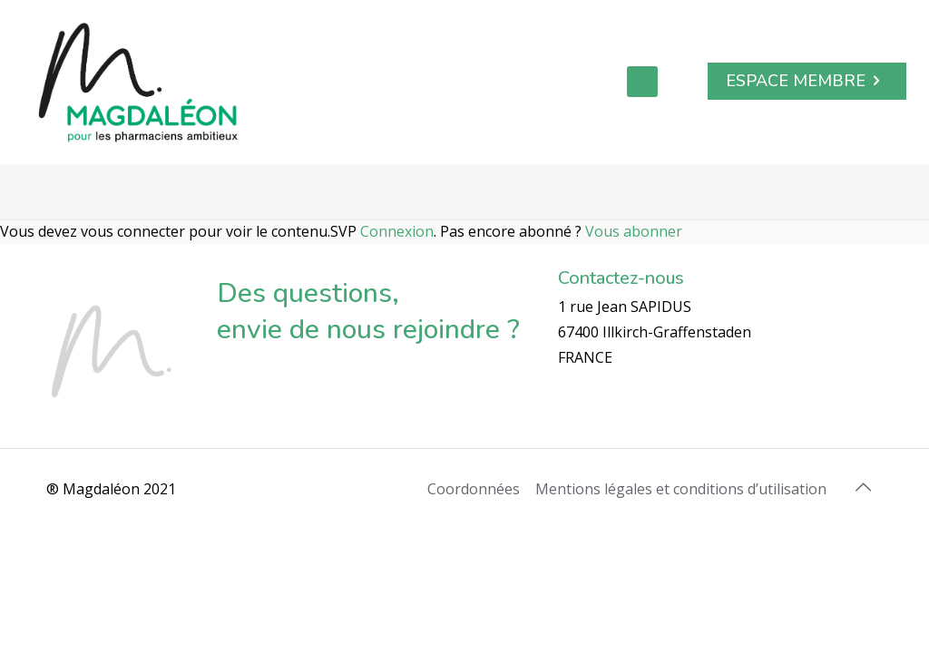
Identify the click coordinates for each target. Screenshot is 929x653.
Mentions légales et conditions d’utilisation (680, 489)
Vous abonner (633, 231)
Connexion (397, 231)
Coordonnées (473, 489)
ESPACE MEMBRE (807, 81)
